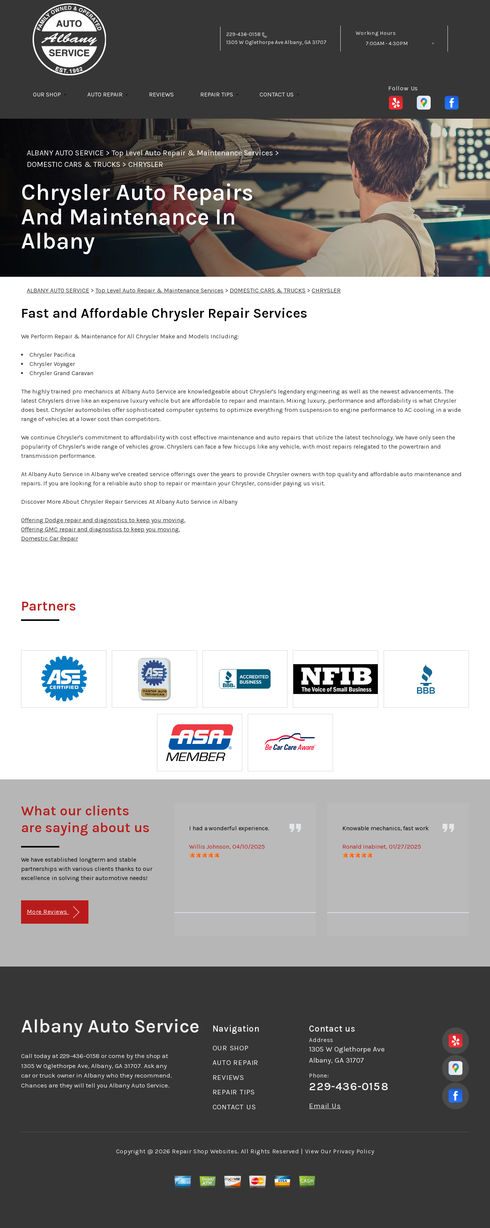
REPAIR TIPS (216, 94)
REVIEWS (161, 94)
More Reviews (53, 912)
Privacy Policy (353, 1151)
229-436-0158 (243, 34)
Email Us (325, 1106)
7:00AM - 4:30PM (387, 43)
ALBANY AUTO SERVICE (65, 153)
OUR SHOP (47, 94)
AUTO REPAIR (104, 94)
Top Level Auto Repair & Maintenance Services (192, 153)
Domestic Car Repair (49, 538)
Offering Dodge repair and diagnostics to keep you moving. (103, 520)
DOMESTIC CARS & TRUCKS (73, 164)
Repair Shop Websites (204, 1151)
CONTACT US (277, 94)
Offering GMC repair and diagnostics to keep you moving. (100, 529)
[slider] (204, 855)
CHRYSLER (145, 164)
